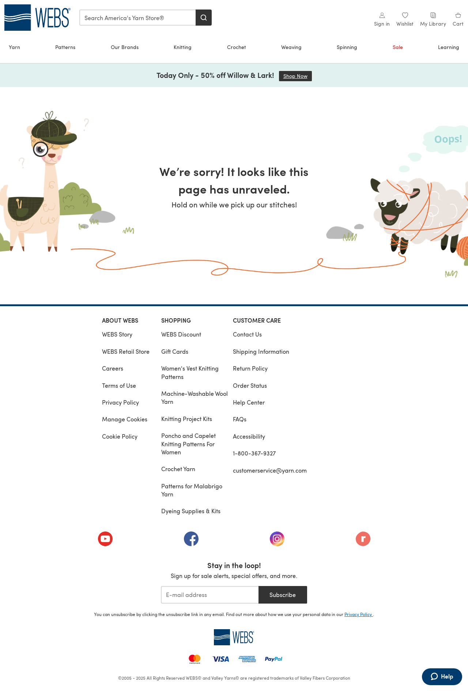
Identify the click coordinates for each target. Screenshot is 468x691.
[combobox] (137, 18)
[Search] (204, 18)
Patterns (65, 47)
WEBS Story (117, 334)
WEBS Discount (181, 334)
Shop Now (297, 75)
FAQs (239, 419)
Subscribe (282, 594)
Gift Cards (174, 351)
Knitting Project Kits (186, 419)
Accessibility (249, 436)
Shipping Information (261, 351)
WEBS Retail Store (126, 351)
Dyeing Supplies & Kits (190, 511)
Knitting (183, 47)
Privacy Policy (120, 402)
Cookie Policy (119, 436)
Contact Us (247, 334)
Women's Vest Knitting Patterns (190, 372)
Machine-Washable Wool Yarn (194, 397)
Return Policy (250, 368)
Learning (448, 47)
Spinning (347, 47)
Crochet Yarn (178, 469)
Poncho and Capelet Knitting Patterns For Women (188, 444)
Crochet (236, 47)
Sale (398, 47)
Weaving (291, 47)
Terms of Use (119, 385)
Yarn (14, 47)
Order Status (250, 385)
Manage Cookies (124, 419)
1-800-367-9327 (254, 453)
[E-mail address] (209, 595)
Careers (112, 368)
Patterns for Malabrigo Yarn (191, 490)
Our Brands (125, 47)
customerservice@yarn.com (270, 470)
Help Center (249, 402)
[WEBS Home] (234, 637)
